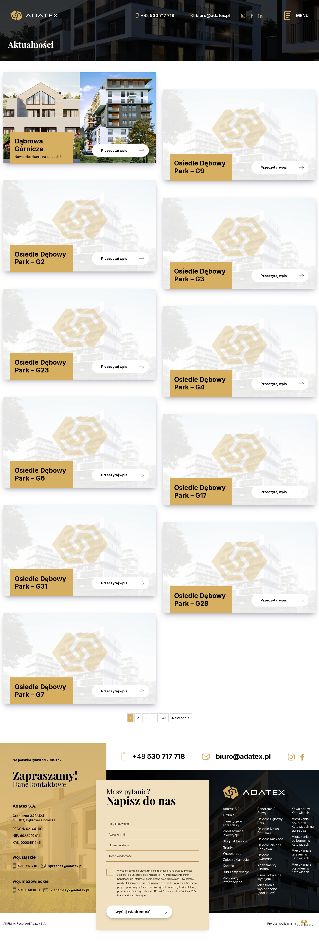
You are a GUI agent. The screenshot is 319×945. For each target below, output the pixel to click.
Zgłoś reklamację (236, 870)
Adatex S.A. (231, 820)
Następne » (180, 729)
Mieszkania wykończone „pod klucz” (267, 900)
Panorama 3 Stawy (266, 821)
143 (163, 729)
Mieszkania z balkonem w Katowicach (301, 851)
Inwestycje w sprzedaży (232, 834)
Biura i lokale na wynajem (269, 888)
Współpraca (232, 864)
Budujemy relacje (236, 883)
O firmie (229, 826)
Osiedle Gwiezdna (265, 868)
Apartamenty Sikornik (266, 878)
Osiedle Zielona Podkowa (269, 858)
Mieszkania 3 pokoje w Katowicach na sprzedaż (303, 835)
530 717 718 (158, 767)
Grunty (228, 858)
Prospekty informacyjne (232, 891)
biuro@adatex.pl (243, 767)
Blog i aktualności (236, 852)
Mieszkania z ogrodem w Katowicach (301, 879)
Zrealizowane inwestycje (233, 844)
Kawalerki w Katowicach (301, 821)
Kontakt (228, 876)
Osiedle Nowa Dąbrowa (268, 841)
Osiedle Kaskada (270, 850)
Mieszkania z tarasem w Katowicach (301, 865)
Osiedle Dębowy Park (270, 832)
